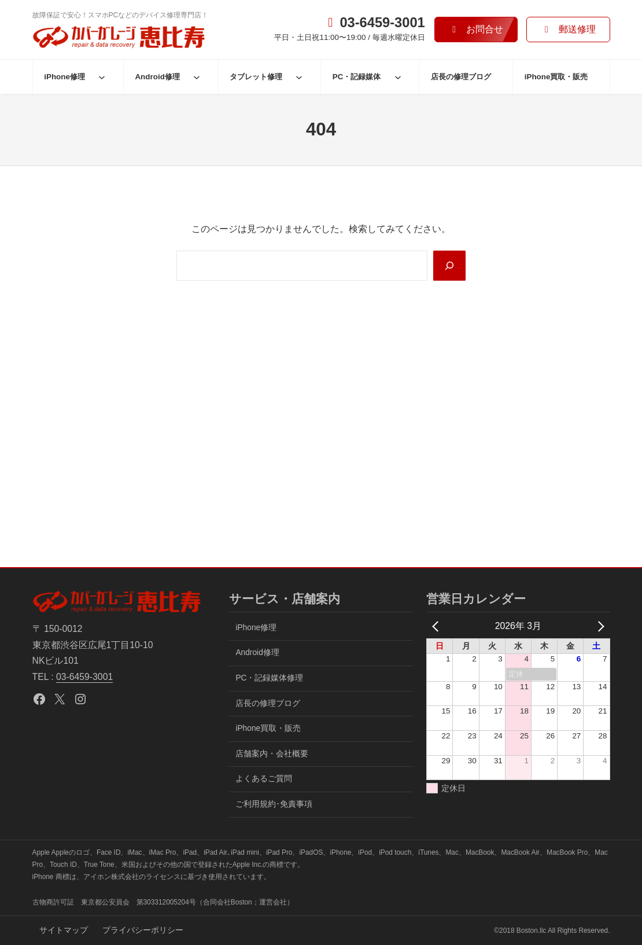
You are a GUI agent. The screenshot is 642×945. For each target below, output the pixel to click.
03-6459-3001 (84, 677)
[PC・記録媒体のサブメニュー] (397, 76)
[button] (476, 30)
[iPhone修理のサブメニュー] (101, 76)
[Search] (449, 266)
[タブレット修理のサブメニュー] (299, 76)
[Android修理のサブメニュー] (196, 76)
